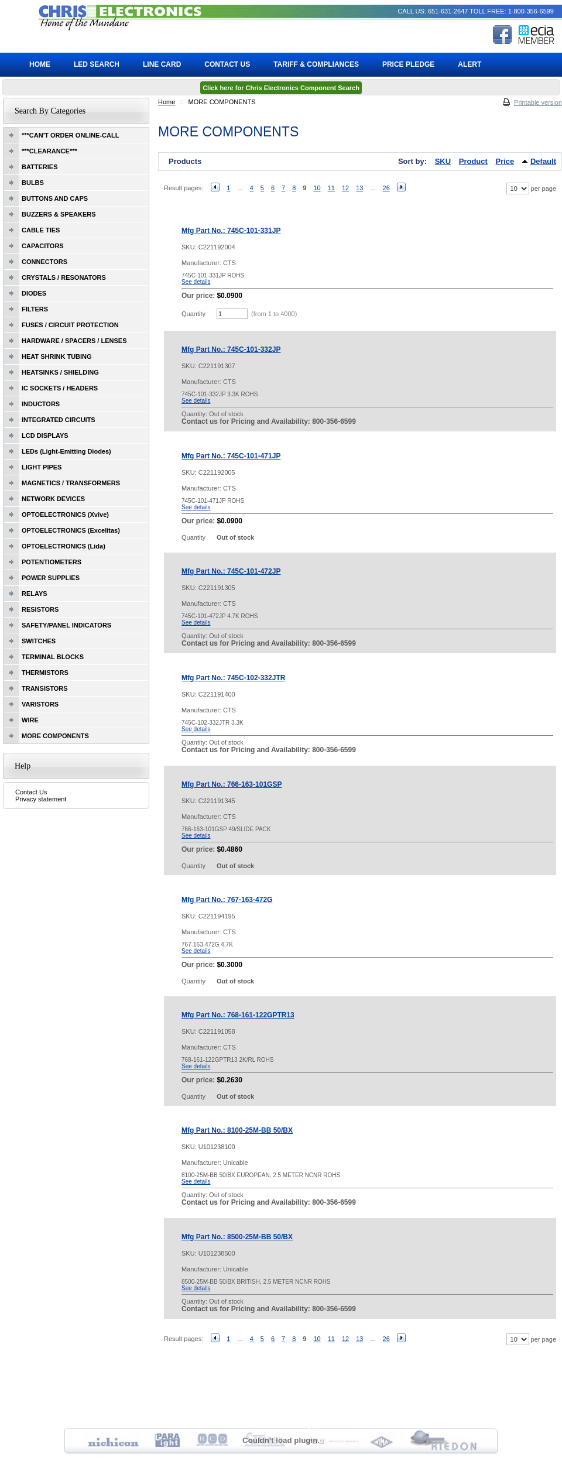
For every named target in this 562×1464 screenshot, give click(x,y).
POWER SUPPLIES (51, 577)
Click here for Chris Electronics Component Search (281, 87)
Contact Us (31, 792)
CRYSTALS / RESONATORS (64, 277)
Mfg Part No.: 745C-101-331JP (230, 231)
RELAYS (34, 593)
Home (166, 101)
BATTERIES (40, 166)
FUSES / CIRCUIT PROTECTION (70, 324)
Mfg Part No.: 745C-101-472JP (230, 571)
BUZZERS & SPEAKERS (59, 214)
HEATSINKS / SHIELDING (60, 372)
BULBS (33, 182)
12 (345, 187)
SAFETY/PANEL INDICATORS (66, 625)
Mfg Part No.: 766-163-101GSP (231, 784)
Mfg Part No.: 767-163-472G (226, 900)
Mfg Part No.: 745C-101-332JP (230, 349)
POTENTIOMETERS (51, 561)
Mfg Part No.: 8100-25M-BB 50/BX (237, 1130)
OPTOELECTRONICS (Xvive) (65, 514)
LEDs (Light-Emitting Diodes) (66, 451)
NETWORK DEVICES (53, 498)
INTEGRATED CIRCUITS (58, 419)
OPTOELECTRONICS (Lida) (63, 546)
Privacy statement (40, 799)
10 (316, 187)
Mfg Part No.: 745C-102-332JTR (233, 678)
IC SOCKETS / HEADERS (60, 388)
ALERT (469, 64)
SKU (443, 161)
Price (505, 161)
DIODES (34, 293)
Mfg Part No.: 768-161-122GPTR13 (237, 1015)
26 (386, 187)
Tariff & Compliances (316, 64)
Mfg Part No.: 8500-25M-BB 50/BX (237, 1237)
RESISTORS (40, 609)
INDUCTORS (41, 403)
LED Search (96, 64)
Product (473, 161)
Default (543, 161)
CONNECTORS (44, 261)
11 (331, 187)
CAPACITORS (43, 245)
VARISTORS (40, 704)
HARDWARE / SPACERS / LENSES (74, 340)
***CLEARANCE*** (49, 151)
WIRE (30, 720)
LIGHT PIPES (41, 467)
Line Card (162, 64)
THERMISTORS (45, 672)
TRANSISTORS (45, 688)
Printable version (538, 102)
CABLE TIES (41, 230)
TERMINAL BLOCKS (53, 656)
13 (359, 187)
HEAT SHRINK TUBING (57, 356)
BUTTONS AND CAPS (55, 198)
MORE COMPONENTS (55, 735)
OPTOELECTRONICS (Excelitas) (71, 530)
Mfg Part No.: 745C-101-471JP (230, 456)
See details (195, 282)
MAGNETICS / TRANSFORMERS (71, 482)
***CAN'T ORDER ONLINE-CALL (70, 135)
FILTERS (35, 309)
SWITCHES (39, 640)
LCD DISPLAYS (45, 435)
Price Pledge (408, 64)
